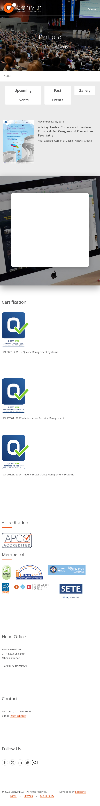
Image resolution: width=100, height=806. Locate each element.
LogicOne (80, 791)
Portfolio (8, 76)
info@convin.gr (18, 715)
